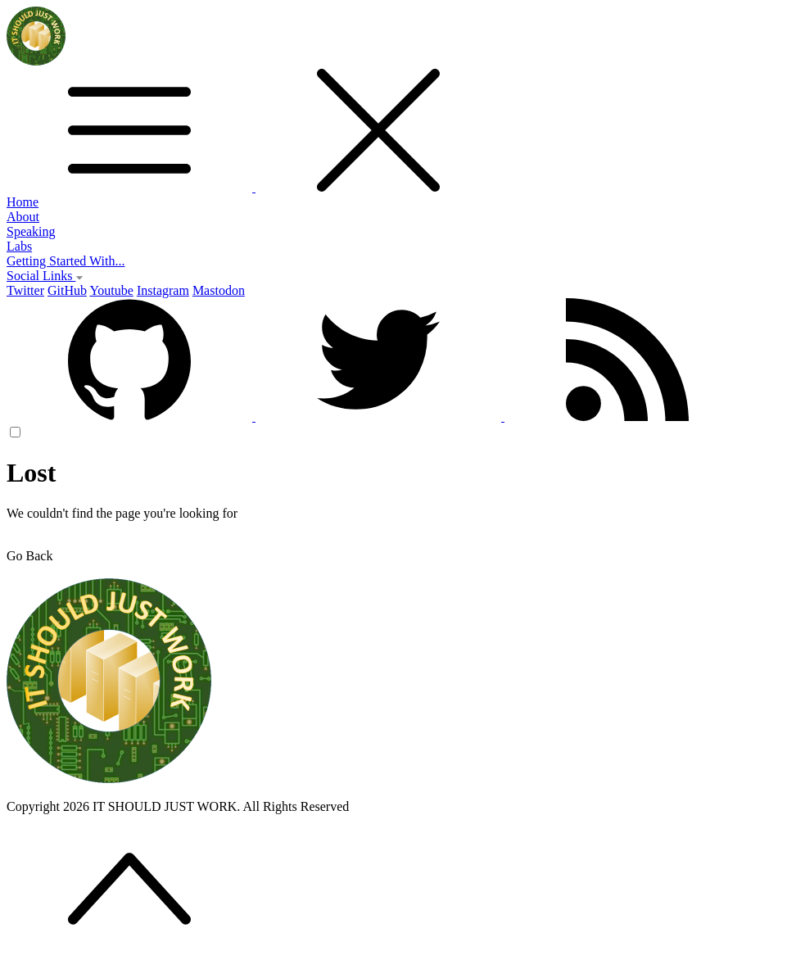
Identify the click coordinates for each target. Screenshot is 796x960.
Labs (19, 246)
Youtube (111, 290)
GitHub (67, 290)
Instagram (163, 290)
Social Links (45, 276)
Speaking (31, 231)
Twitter (25, 290)
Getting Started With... (65, 261)
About (23, 217)
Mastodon (218, 290)
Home (22, 202)
